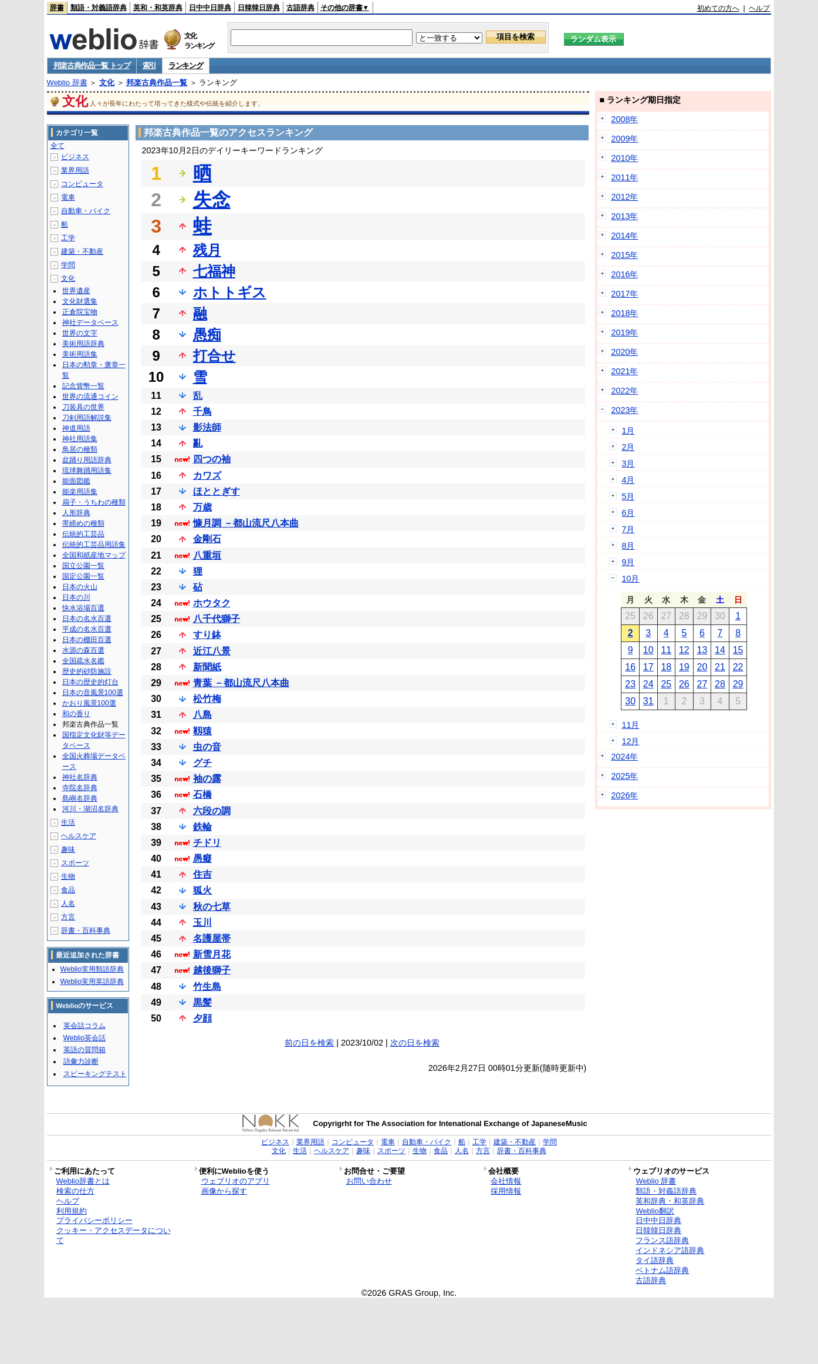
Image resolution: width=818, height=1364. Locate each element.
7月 (627, 529)
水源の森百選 (83, 650)
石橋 (202, 794)
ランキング (185, 65)
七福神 (214, 271)
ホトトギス (229, 292)
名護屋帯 (212, 938)
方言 (68, 917)
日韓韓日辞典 (259, 7)
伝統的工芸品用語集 (94, 544)
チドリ (207, 843)
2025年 (624, 776)
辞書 (57, 7)
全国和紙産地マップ (94, 555)
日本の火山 (79, 587)
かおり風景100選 (89, 703)
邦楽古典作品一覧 (156, 82)
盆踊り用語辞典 (86, 460)
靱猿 (202, 731)
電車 (68, 197)
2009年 (624, 138)
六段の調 (212, 811)
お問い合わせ (369, 1181)
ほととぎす (216, 491)
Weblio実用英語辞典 (92, 981)
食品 (68, 890)
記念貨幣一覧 (83, 386)
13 (702, 650)
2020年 (624, 352)
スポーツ (75, 863)
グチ (202, 763)
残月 (207, 250)
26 (684, 684)
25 (666, 684)
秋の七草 (212, 907)
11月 (630, 725)
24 (648, 684)
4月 (627, 480)
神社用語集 (79, 439)
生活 (68, 822)
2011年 (624, 177)
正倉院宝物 (79, 312)
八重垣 (207, 555)
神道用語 (76, 428)
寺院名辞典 (79, 788)
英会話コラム (84, 1026)
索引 (149, 65)
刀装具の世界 (83, 407)
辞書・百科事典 (85, 930)
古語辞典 (300, 7)
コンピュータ (82, 184)
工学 (68, 238)
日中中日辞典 (210, 7)
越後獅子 (212, 970)
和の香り (76, 714)
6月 (627, 513)
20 (702, 667)
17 (648, 667)
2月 (627, 447)
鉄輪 (202, 827)
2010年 (624, 158)
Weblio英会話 (84, 1038)
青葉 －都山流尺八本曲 (241, 683)
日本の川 (76, 597)
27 (702, 684)
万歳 (202, 507)
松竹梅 (207, 699)
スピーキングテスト (95, 1074)
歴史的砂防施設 (86, 671)
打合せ (214, 356)
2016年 (624, 274)
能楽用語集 (79, 492)
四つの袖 (212, 459)
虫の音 (207, 747)
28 (720, 684)
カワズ (207, 476)
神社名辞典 (79, 777)
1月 (627, 430)
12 (684, 650)
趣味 (68, 849)
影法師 (207, 427)
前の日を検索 (309, 1042)
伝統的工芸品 (83, 534)
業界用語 (75, 170)
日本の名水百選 (86, 618)
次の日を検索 (415, 1042)
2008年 (624, 119)
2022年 (624, 390)
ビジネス (75, 157)
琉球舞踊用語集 (86, 470)
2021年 (624, 371)
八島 (202, 715)
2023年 (624, 410)
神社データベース (90, 322)
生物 (68, 876)
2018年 (624, 313)
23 (630, 684)
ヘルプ (759, 8)
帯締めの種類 (83, 523)
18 (666, 667)
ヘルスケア (78, 836)
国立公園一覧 (83, 566)
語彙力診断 (81, 1061)
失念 (212, 199)
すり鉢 (207, 635)
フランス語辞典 (662, 1240)
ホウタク (212, 603)
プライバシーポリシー (94, 1220)
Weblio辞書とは (83, 1181)
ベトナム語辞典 (662, 1270)
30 (630, 701)
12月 (630, 741)
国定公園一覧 (83, 576)
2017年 (624, 293)
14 (720, 650)
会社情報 (506, 1181)
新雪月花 (212, 954)
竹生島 (207, 987)
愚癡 (202, 859)
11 (666, 650)
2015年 (624, 255)
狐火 (202, 890)
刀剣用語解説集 (86, 418)
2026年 (624, 795)
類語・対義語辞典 (98, 7)
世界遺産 (76, 291)
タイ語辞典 (655, 1260)
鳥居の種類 (79, 449)
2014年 (624, 235)
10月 (630, 578)
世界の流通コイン (90, 396)
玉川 (202, 923)
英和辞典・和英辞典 (670, 1201)
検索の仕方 (75, 1191)
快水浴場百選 (83, 608)
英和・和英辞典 (157, 7)
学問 (68, 265)
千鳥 (202, 411)
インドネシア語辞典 (670, 1250)
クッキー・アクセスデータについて (113, 1235)
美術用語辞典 (83, 344)
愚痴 (207, 334)
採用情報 (506, 1191)
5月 (627, 496)
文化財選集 (79, 301)
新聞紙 (207, 667)
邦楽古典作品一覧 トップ (91, 65)
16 (630, 667)
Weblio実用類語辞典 (92, 969)
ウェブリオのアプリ (235, 1181)
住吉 (202, 874)
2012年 (624, 196)
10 (648, 650)
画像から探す (224, 1191)
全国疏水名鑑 (83, 661)
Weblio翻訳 (655, 1211)
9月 (627, 562)
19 (684, 667)
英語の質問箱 (84, 1050)
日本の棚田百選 (86, 640)
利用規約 (71, 1211)
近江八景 (212, 651)
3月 (627, 463)
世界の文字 (79, 333)
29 (738, 684)
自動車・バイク (85, 211)
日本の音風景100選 (92, 692)
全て (57, 145)
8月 (627, 545)
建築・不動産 (82, 251)
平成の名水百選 (86, 629)
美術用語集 (79, 354)
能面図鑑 (76, 481)
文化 (106, 82)
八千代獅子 (216, 619)
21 (720, 667)
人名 (68, 903)
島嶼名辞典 (79, 798)
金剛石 (207, 539)
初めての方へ (718, 8)
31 (648, 701)
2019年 (624, 332)
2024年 (624, 756)
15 (738, 650)
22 (738, 667)
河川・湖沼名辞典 (90, 809)
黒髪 (202, 1002)
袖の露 (207, 779)
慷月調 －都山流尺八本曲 (246, 523)
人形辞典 (76, 513)
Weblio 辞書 (67, 82)
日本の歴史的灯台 (90, 682)
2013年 (624, 216)
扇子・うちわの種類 (94, 502)
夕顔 (202, 1018)
